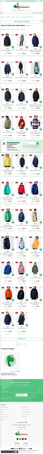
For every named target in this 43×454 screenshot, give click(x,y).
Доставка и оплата (25, 407)
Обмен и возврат (4, 409)
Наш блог (3, 412)
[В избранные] (13, 35)
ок (15, 451)
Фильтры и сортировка (21, 22)
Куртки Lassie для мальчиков (26, 17)
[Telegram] (26, 422)
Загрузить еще (21, 338)
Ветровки (13, 29)
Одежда (8, 17)
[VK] (23, 439)
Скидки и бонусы (25, 409)
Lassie (18, 17)
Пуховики (23, 29)
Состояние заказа (5, 416)
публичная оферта (29, 452)
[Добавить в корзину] (13, 47)
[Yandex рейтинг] (17, 444)
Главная (3, 17)
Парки (18, 29)
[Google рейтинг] (26, 444)
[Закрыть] (41, 1)
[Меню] (2, 13)
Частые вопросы (4, 414)
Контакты (3, 419)
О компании (24, 416)
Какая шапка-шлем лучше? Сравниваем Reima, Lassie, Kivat (9, 374)
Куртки (13, 17)
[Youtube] (25, 439)
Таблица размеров (26, 414)
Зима (8, 29)
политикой (38, 145)
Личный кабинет (4, 407)
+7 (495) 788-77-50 (21, 422)
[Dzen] (20, 439)
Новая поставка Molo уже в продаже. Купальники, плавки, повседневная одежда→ (21, 1)
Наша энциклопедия (26, 412)
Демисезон (3, 29)
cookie (12, 451)
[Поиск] (33, 13)
